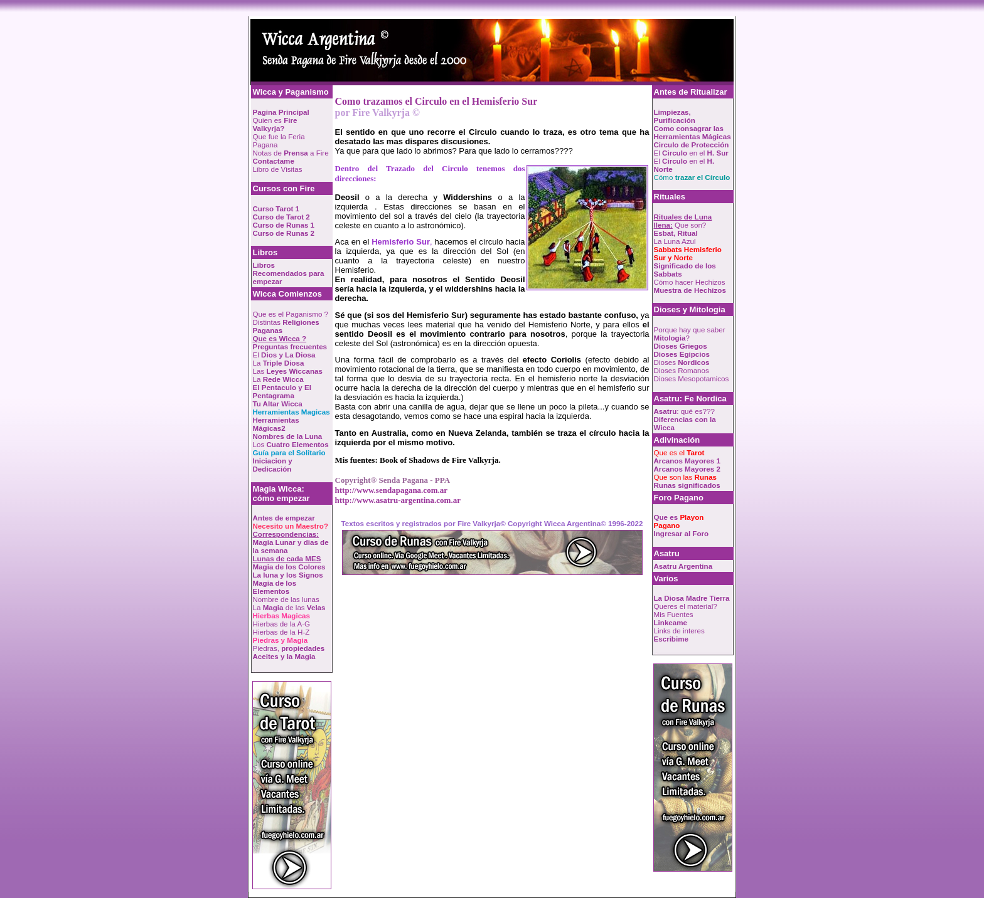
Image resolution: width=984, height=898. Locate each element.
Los (291, 444)
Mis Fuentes (673, 614)
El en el (691, 153)
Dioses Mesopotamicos (691, 378)
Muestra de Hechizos (690, 290)
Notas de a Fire (291, 153)
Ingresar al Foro (681, 533)
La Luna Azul (675, 241)
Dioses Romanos (681, 370)
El (284, 355)
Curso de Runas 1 (284, 225)
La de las (289, 607)
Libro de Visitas (277, 169)
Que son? (683, 221)
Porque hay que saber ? (689, 333)
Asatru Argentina (683, 566)
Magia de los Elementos (275, 587)
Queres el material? (685, 606)
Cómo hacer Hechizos (689, 282)
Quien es (275, 124)
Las (288, 371)
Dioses (682, 362)
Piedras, (289, 648)
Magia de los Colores (289, 567)
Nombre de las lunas (286, 599)
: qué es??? (684, 411)
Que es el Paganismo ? (291, 314)
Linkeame (671, 622)
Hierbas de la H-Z (281, 632)
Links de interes (679, 630)
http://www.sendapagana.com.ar (391, 490)
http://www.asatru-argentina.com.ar (398, 500)
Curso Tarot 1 (276, 208)
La (278, 363)
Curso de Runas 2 (284, 233)
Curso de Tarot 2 (281, 217)
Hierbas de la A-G (282, 624)
